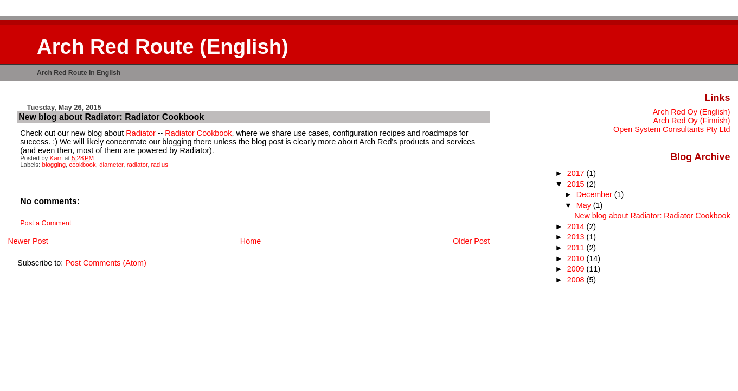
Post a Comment (45, 223)
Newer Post (28, 241)
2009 (577, 268)
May (584, 205)
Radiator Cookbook (198, 133)
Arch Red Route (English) (162, 46)
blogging (54, 164)
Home (250, 241)
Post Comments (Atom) (105, 262)
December (595, 194)
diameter (111, 164)
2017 (577, 173)
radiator (137, 164)
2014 (577, 226)
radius (159, 164)
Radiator (140, 133)
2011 (577, 247)
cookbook (82, 164)
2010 (577, 258)
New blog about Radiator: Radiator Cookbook (652, 215)
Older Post (471, 241)
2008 (577, 279)
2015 (577, 184)
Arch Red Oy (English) (691, 112)
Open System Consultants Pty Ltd (671, 129)
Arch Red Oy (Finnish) (691, 120)
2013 (577, 236)
